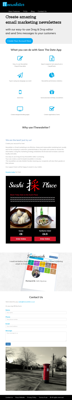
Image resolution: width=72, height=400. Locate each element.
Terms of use (43, 397)
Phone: (8, 317)
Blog (32, 11)
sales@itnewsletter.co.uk (27, 302)
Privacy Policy (31, 397)
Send (8, 344)
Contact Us (42, 11)
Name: (8, 310)
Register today (10, 172)
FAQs (25, 11)
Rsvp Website (20, 397)
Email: (8, 324)
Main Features (14, 11)
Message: (9, 331)
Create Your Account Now (19, 41)
